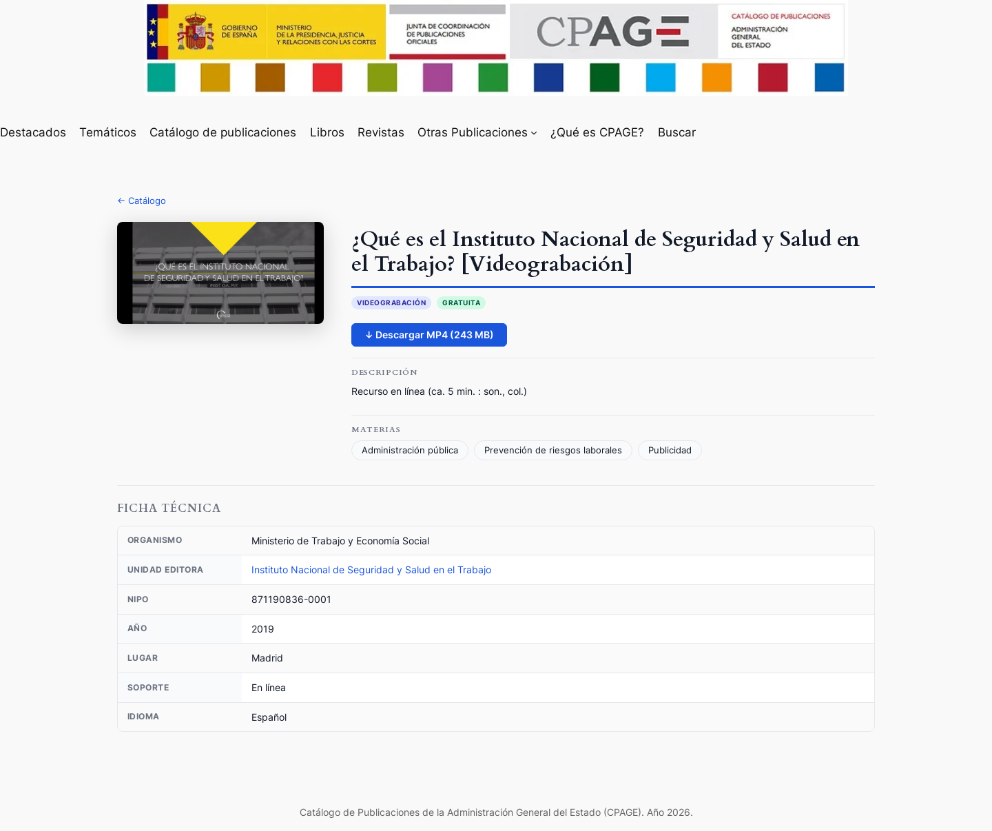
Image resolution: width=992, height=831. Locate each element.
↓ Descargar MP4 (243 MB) (429, 334)
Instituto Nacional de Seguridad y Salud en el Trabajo (371, 569)
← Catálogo (141, 200)
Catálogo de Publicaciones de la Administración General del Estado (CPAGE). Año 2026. (496, 812)
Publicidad (670, 450)
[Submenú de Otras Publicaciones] (533, 132)
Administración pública (410, 450)
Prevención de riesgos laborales (553, 450)
